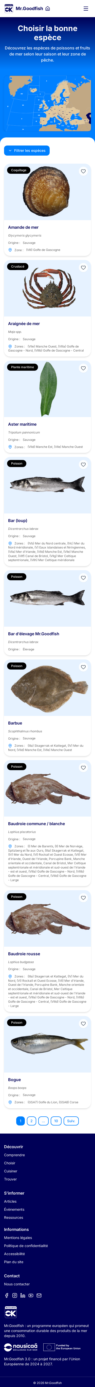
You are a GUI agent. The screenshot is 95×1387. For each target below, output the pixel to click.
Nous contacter (17, 1284)
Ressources (13, 1217)
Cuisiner (10, 1171)
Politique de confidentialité (26, 1246)
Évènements (14, 1209)
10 (56, 1121)
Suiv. (71, 1121)
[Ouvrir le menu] (86, 9)
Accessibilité (14, 1254)
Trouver (10, 1179)
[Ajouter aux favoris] (83, 171)
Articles (10, 1201)
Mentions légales (18, 1237)
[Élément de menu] (6, 1295)
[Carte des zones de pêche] (47, 103)
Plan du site (13, 1262)
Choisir (9, 1163)
